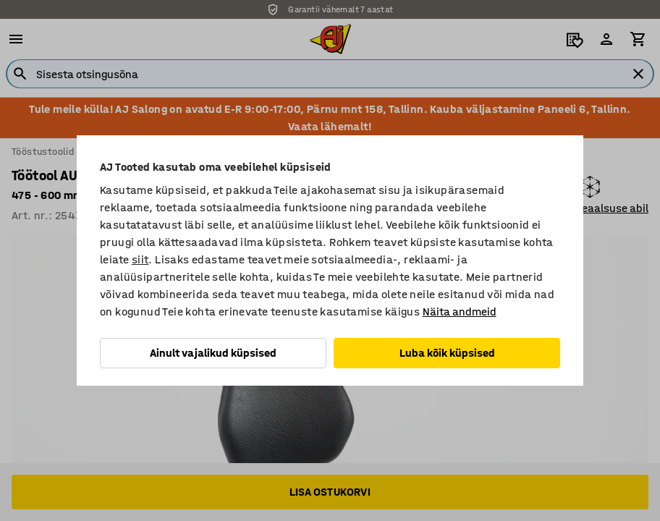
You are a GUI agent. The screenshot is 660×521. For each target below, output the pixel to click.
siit (140, 259)
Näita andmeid (459, 311)
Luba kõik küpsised (447, 353)
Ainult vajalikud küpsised (213, 353)
